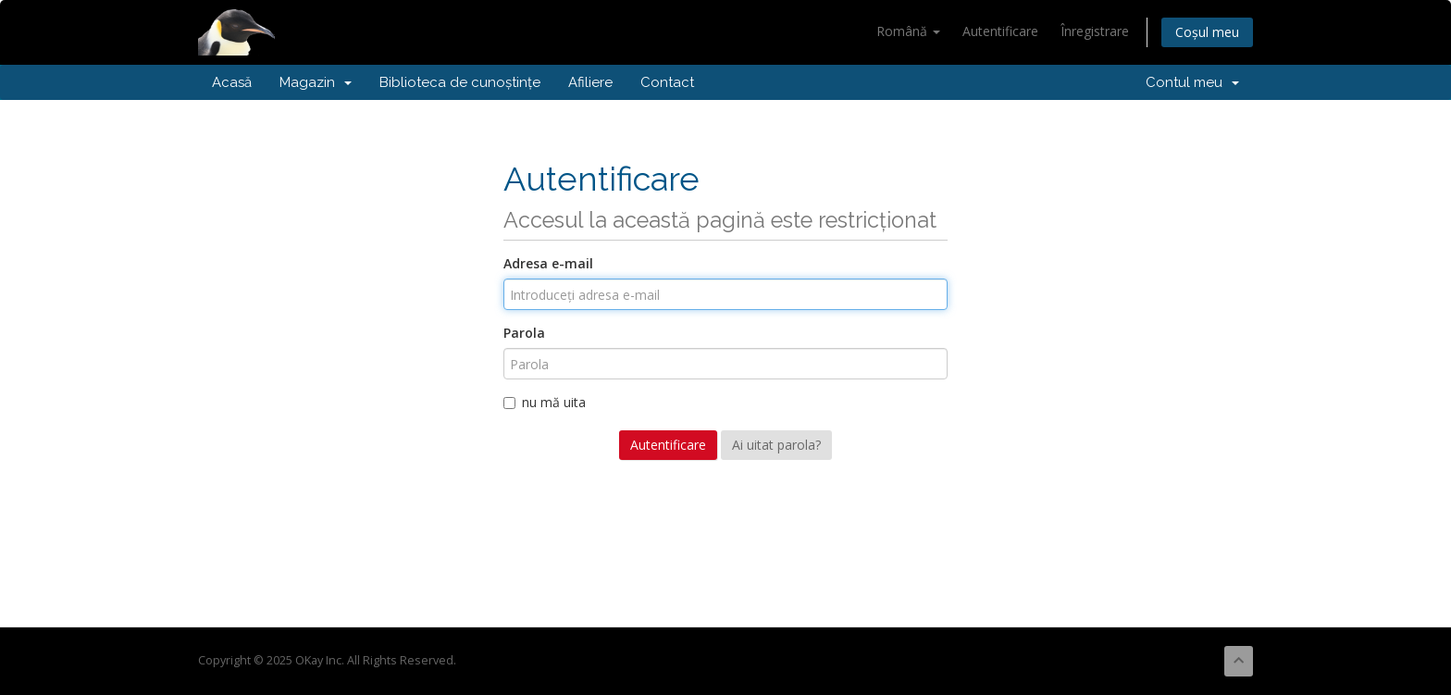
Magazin (315, 82)
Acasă (232, 82)
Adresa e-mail (548, 263)
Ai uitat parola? (776, 444)
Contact (667, 82)
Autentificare (1000, 31)
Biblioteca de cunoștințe (459, 82)
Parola (524, 332)
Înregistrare (1094, 31)
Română (908, 31)
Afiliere (590, 82)
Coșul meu (1207, 32)
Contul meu (1192, 82)
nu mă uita (544, 402)
